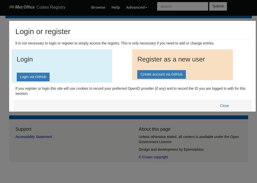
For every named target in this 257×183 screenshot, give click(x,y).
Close (224, 106)
